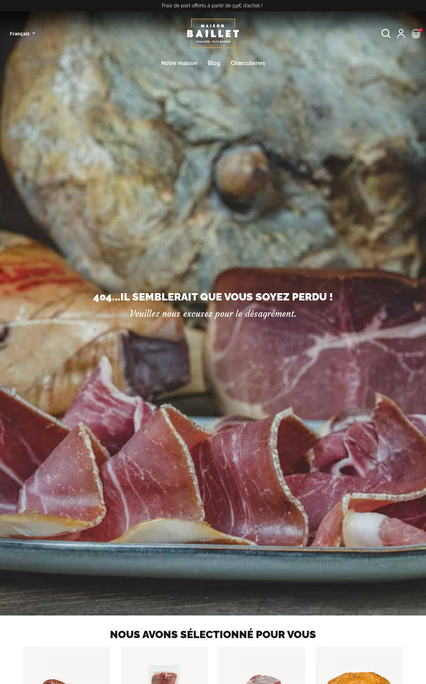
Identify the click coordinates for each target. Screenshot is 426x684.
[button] (386, 33)
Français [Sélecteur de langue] (20, 33)
